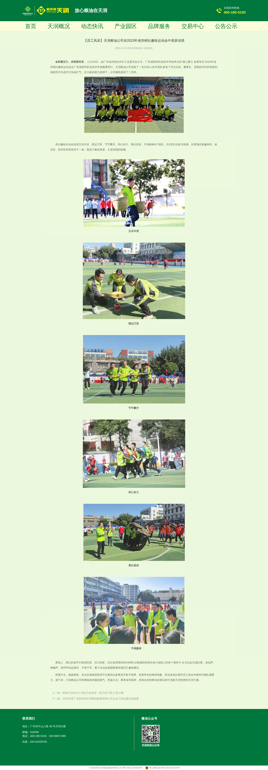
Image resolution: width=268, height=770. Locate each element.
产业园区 (125, 26)
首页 (30, 26)
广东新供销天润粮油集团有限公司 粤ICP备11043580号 (115, 767)
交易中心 (192, 26)
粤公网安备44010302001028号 (164, 767)
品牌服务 (159, 26)
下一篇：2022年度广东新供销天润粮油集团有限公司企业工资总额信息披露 (95, 698)
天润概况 (58, 26)
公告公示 (226, 26)
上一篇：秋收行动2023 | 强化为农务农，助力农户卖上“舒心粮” (88, 692)
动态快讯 (92, 26)
